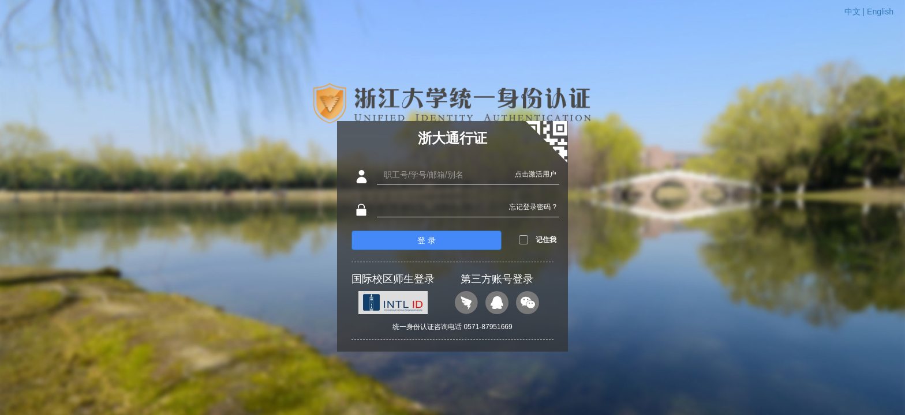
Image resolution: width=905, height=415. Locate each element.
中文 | (855, 11)
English (880, 11)
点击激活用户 (535, 174)
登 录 (426, 240)
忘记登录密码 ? (532, 207)
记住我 (546, 240)
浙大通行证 (452, 138)
